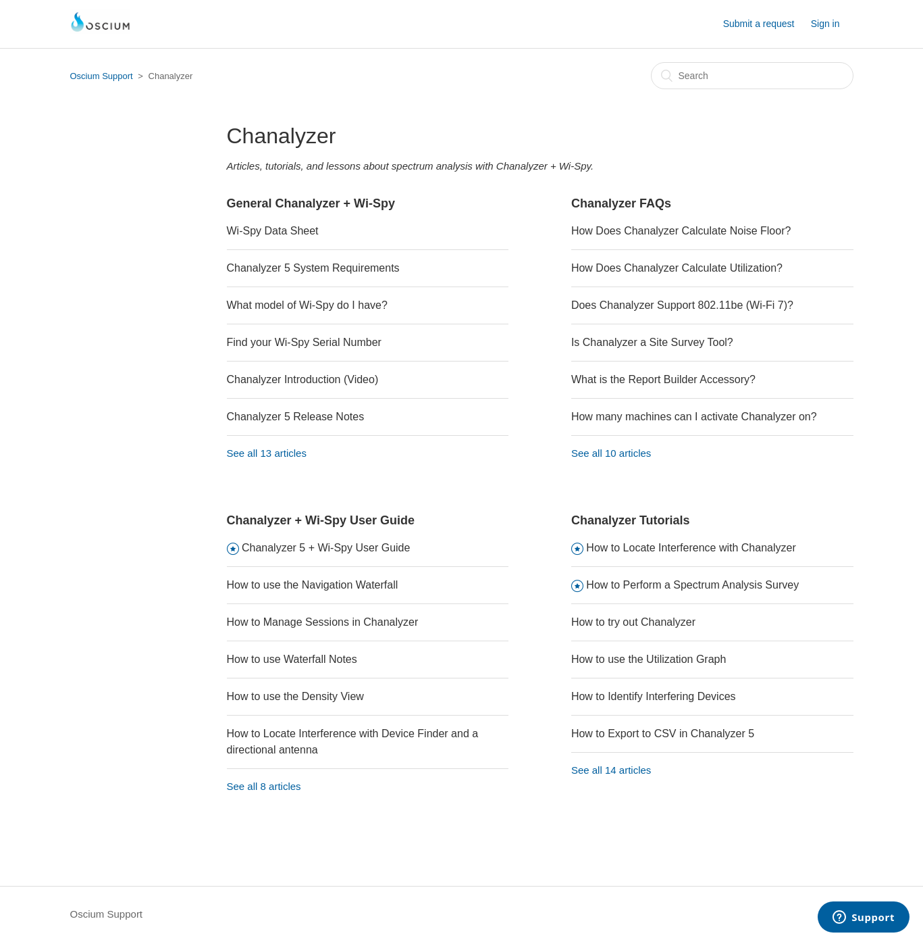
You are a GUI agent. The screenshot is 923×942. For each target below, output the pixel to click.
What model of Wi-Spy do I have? (307, 305)
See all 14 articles (611, 770)
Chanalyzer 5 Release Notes (296, 416)
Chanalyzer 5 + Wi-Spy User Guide (326, 547)
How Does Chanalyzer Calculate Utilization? (677, 268)
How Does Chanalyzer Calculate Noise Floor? (681, 231)
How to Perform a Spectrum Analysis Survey (692, 585)
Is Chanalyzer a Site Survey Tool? (652, 342)
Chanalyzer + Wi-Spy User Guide (321, 520)
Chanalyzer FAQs (621, 203)
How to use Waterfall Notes (292, 659)
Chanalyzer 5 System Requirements (313, 268)
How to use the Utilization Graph (648, 659)
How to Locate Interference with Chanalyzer (690, 547)
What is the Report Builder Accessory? (663, 379)
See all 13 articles (267, 453)
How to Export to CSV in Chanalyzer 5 (662, 733)
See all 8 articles (264, 786)
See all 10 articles (611, 453)
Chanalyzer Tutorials (630, 520)
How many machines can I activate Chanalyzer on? (694, 416)
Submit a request (759, 23)
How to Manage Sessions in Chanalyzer (323, 622)
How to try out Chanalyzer (633, 622)
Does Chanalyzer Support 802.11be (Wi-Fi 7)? (682, 305)
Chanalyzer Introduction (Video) (303, 379)
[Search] (752, 75)
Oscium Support (101, 76)
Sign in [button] (825, 23)
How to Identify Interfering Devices (653, 696)
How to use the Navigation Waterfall (312, 585)
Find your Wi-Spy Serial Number (304, 342)
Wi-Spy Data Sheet (273, 231)
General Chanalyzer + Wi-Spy (311, 203)
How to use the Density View (295, 696)
